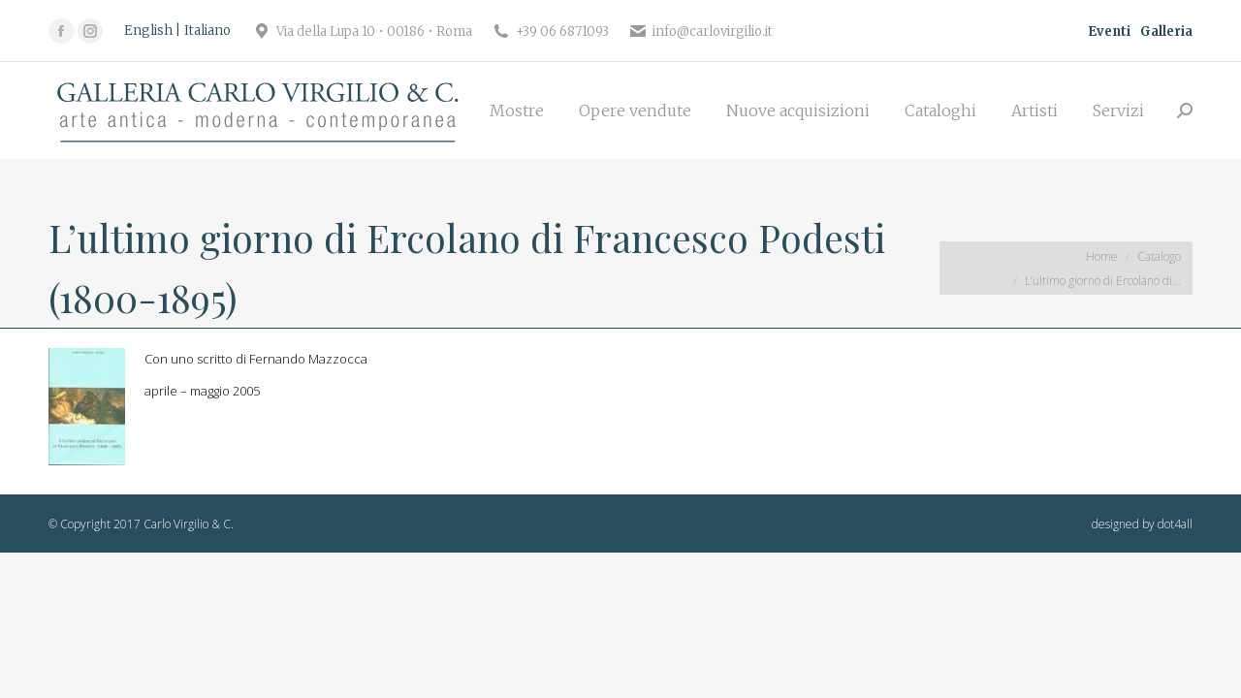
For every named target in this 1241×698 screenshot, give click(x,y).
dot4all (1175, 524)
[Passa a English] (152, 31)
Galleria (1166, 31)
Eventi (1109, 31)
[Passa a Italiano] (207, 31)
